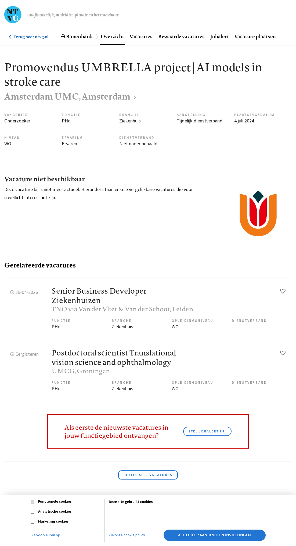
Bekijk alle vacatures (148, 475)
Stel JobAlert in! (207, 431)
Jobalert (219, 36)
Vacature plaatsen (255, 36)
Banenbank (79, 36)
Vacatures (141, 36)
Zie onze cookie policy (127, 535)
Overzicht (112, 36)
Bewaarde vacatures (181, 36)
